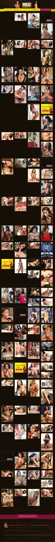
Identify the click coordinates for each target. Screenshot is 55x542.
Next (37, 510)
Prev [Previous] (17, 510)
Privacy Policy (6, 532)
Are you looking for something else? (38, 525)
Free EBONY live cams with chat (16, 525)
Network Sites (8, 9)
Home (5, 529)
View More (19, 529)
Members (7, 529)
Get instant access (46, 9)
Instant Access (15, 529)
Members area (15, 9)
